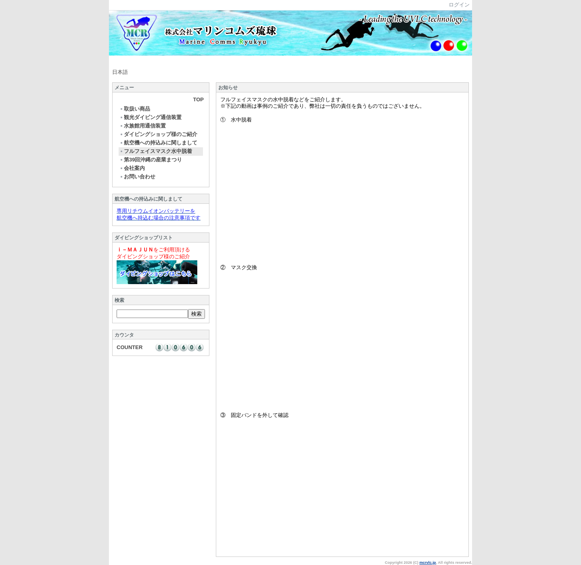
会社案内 (132, 168)
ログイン (459, 5)
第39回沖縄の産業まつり (150, 160)
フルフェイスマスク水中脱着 (155, 151)
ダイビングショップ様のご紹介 (158, 134)
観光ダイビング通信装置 (150, 117)
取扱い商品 (134, 109)
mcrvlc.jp (427, 563)
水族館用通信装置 (142, 126)
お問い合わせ (137, 177)
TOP (198, 99)
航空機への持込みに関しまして (158, 143)
